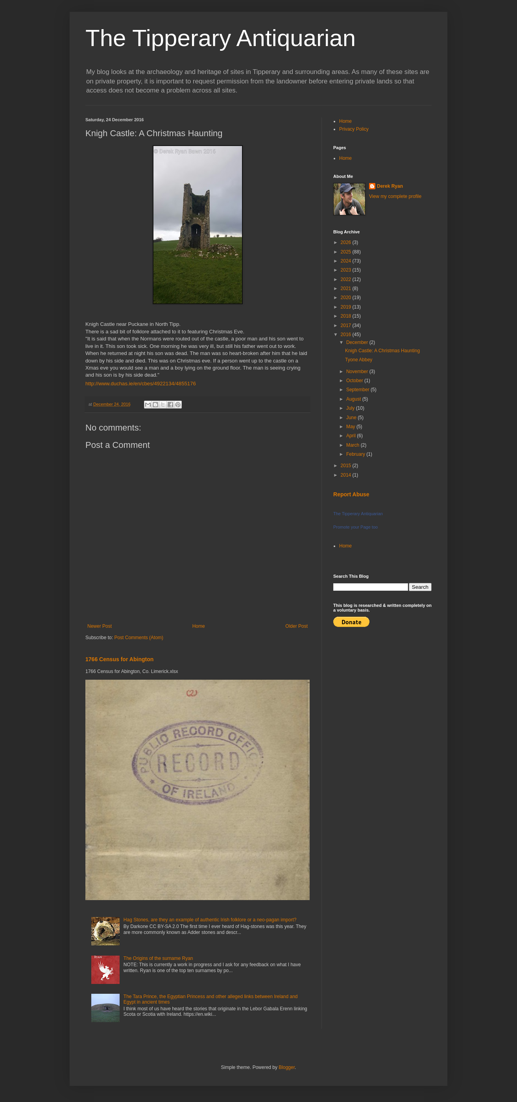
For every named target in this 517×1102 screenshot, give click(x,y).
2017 (347, 325)
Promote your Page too (355, 527)
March (353, 445)
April (351, 435)
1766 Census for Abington (119, 659)
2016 (347, 334)
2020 (347, 297)
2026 (347, 242)
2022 (347, 279)
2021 (347, 288)
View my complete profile (395, 196)
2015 (347, 465)
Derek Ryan (390, 186)
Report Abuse (351, 494)
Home (198, 626)
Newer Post (99, 626)
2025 (347, 252)
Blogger (287, 1067)
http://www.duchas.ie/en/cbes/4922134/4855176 (140, 383)
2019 (347, 307)
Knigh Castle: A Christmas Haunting (382, 350)
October (355, 380)
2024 (347, 261)
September (358, 389)
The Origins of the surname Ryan (158, 958)
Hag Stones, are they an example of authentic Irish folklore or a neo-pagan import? (210, 920)
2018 (347, 316)
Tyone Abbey (358, 359)
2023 (347, 270)
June (352, 417)
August (354, 399)
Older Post (296, 626)
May (351, 426)
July (351, 408)
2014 (347, 475)
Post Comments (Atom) (138, 637)
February (356, 454)
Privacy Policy (354, 129)
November (357, 371)
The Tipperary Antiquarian (220, 38)
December (357, 342)
